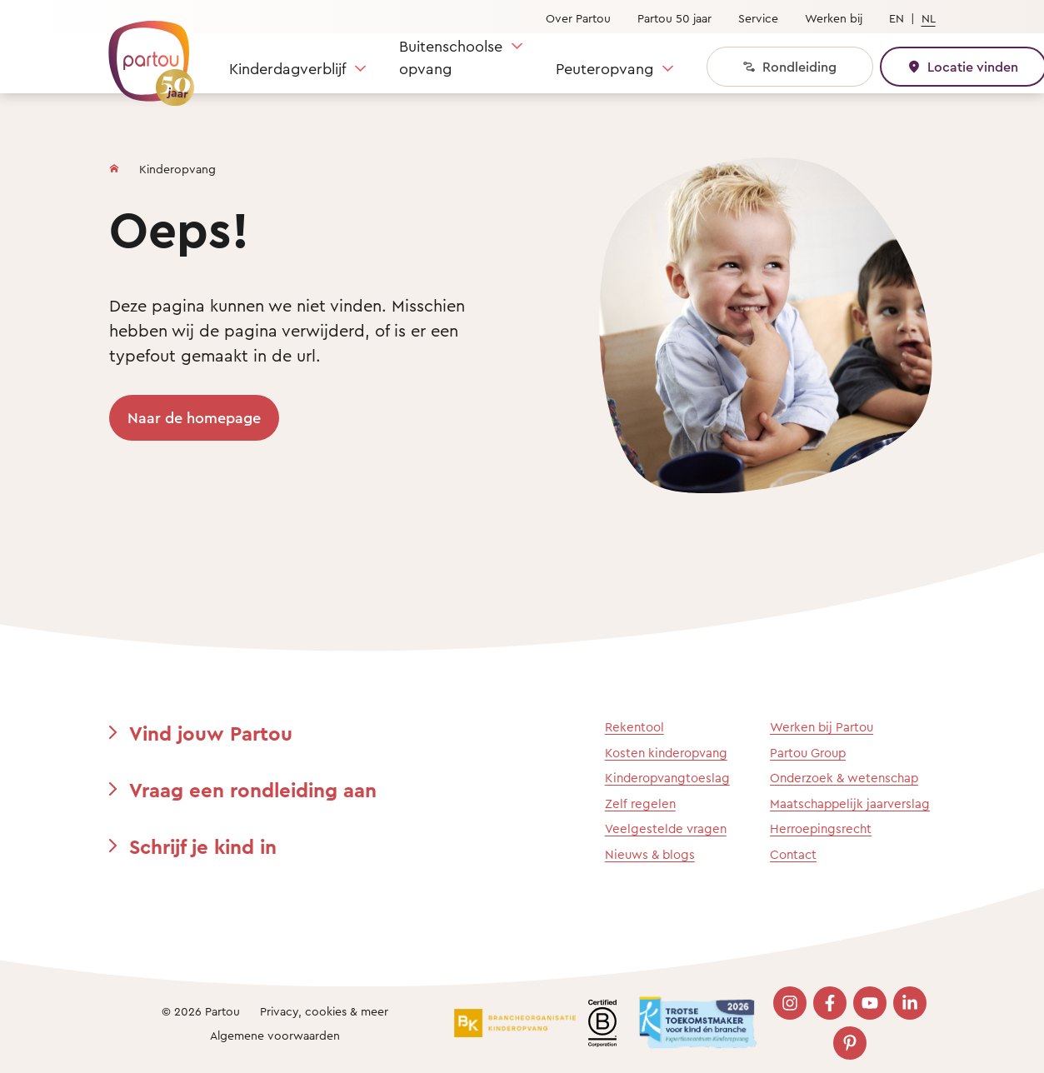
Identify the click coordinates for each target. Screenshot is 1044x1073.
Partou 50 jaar (674, 18)
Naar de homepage (194, 417)
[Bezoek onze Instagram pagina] (790, 1003)
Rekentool (634, 727)
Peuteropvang (604, 68)
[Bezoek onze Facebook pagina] (830, 1003)
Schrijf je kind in (203, 846)
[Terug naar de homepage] (143, 54)
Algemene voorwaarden (275, 1035)
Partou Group (808, 753)
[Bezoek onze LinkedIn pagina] (910, 1003)
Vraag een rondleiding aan (253, 789)
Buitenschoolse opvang (450, 57)
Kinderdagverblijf (287, 68)
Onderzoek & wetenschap (844, 778)
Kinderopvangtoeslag (667, 778)
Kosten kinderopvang (666, 753)
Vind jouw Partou (210, 733)
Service (758, 18)
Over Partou (578, 18)
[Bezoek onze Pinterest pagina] (850, 1043)
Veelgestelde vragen (666, 828)
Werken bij (833, 18)
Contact (793, 854)
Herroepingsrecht (821, 828)
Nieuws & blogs (650, 854)
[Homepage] (114, 165)
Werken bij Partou (821, 727)
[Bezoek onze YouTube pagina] (870, 1003)
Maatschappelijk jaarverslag (850, 803)
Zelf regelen (640, 803)
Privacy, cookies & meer (324, 1011)
